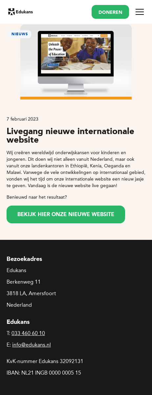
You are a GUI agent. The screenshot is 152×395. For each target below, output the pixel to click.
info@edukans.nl (31, 345)
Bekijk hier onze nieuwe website (65, 214)
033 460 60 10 (28, 333)
